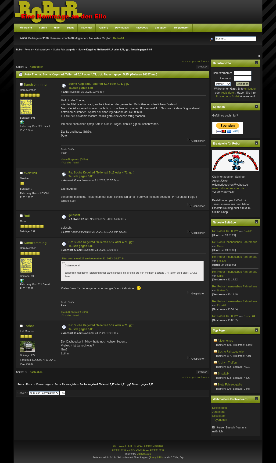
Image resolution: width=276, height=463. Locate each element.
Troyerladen (219, 419)
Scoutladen (219, 415)
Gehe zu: (23, 393)
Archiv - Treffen (227, 362)
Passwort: (226, 78)
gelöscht (74, 215)
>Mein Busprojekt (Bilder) (74, 159)
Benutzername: (222, 73)
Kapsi (220, 275)
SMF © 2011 (135, 445)
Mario (220, 246)
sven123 (30, 173)
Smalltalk (223, 373)
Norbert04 (223, 290)
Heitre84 (118, 38)
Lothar (29, 326)
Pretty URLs (157, 457)
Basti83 (248, 231)
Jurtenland (218, 412)
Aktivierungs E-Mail (227, 96)
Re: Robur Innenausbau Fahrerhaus (234, 242)
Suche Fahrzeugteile (231, 351)
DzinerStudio (144, 453)
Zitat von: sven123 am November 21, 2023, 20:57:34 (93, 258)
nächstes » (203, 61)
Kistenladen (219, 408)
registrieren (228, 92)
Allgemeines (225, 340)
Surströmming (35, 84)
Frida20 (221, 260)
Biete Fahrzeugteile (230, 384)
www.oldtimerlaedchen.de (228, 188)
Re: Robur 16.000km (225, 231)
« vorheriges (189, 61)
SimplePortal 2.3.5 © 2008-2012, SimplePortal (138, 449)
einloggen (250, 88)
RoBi (28, 216)
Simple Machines (154, 445)
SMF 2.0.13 (119, 445)
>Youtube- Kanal (70, 162)
